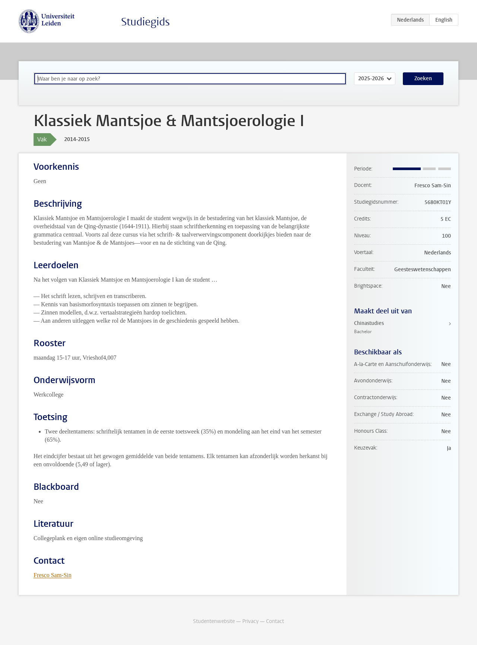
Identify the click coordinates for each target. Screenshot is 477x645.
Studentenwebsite (214, 621)
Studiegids (145, 22)
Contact (275, 621)
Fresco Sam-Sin (53, 575)
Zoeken (423, 78)
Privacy (250, 621)
